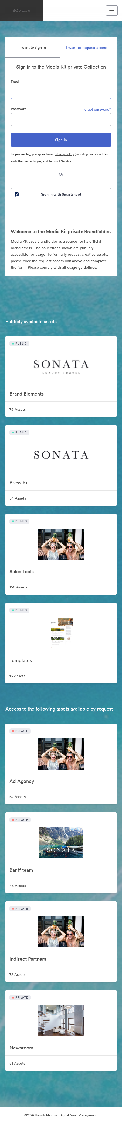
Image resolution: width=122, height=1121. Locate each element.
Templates (20, 660)
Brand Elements (26, 394)
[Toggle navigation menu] (112, 10)
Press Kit (19, 482)
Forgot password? (97, 109)
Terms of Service (60, 161)
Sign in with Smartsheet (47, 194)
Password (19, 108)
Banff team (21, 870)
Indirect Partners (27, 959)
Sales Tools (21, 571)
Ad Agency (21, 781)
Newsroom (21, 1048)
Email (15, 81)
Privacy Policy (64, 154)
